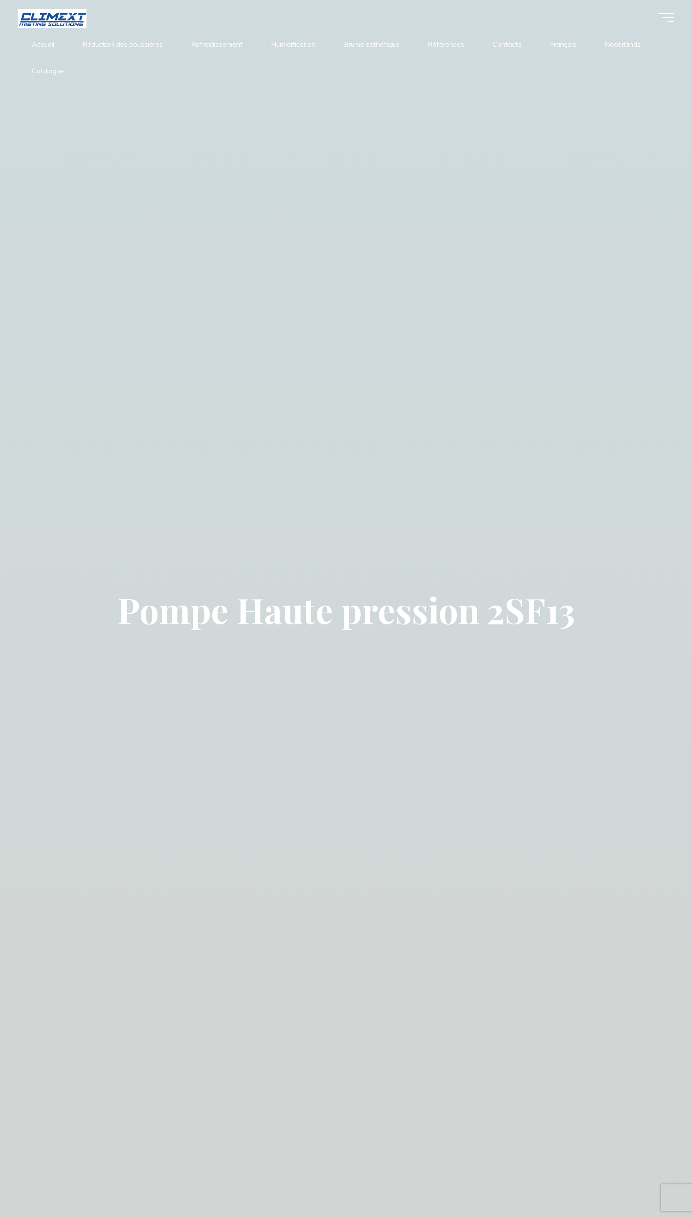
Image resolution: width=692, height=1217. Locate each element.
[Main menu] (666, 17)
